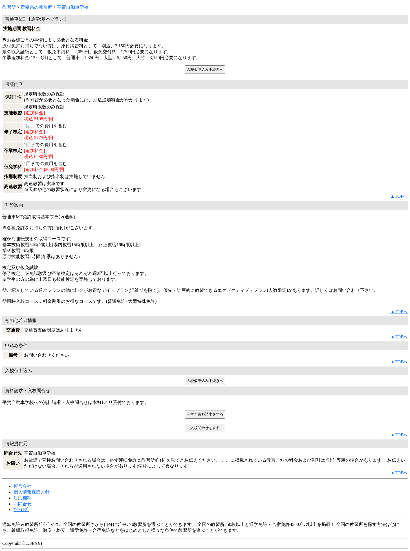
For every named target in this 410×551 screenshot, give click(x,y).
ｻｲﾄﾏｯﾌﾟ (21, 509)
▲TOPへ (399, 196)
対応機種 (23, 498)
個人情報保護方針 (32, 492)
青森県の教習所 (36, 7)
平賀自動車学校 (73, 7)
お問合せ (23, 503)
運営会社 (23, 486)
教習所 (9, 7)
